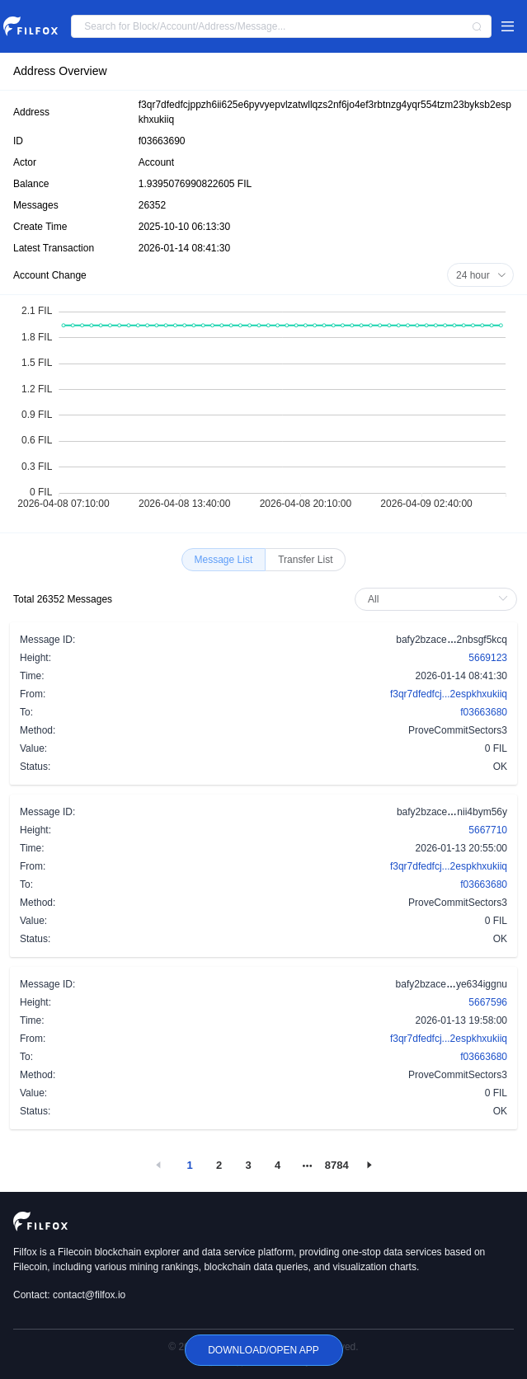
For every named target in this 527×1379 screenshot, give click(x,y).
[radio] (223, 559)
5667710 (487, 830)
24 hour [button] (481, 275)
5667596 (487, 1002)
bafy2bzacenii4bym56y (452, 811)
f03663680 (483, 712)
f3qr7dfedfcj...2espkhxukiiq (448, 694)
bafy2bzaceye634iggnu (451, 983)
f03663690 (162, 141)
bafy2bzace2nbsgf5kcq (451, 638)
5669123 (487, 658)
